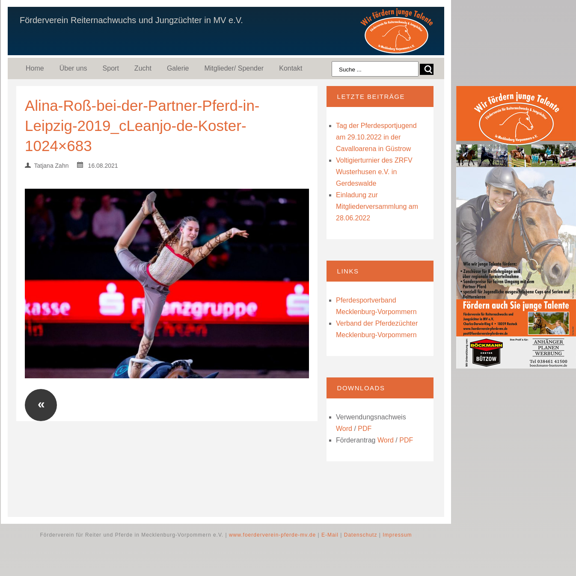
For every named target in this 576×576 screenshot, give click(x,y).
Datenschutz (360, 535)
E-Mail (329, 535)
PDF (364, 428)
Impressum (397, 535)
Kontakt (290, 68)
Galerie (178, 68)
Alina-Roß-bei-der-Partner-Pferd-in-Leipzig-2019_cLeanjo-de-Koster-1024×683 (142, 125)
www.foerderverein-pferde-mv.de (272, 535)
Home (35, 68)
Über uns (73, 68)
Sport (111, 68)
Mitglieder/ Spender (234, 68)
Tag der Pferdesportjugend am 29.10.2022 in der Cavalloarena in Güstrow (376, 137)
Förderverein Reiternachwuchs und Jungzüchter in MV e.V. (131, 20)
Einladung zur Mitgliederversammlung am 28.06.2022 (377, 206)
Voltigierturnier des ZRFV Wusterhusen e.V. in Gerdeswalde (374, 172)
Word (344, 428)
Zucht (142, 68)
